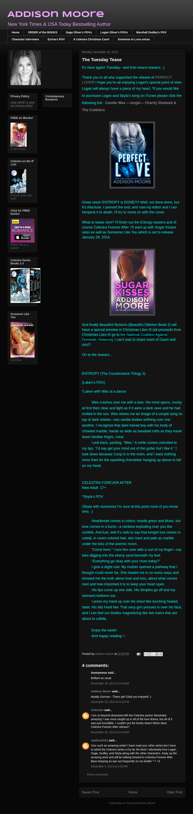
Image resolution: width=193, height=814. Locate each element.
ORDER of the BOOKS (42, 32)
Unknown (97, 710)
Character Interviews (25, 39)
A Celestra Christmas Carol (91, 39)
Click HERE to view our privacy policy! (23, 104)
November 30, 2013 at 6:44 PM (110, 732)
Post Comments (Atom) (140, 803)
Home (15, 32)
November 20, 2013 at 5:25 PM (110, 701)
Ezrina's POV (56, 39)
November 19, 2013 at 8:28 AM (110, 683)
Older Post (174, 792)
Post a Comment (97, 774)
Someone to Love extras (134, 39)
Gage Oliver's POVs (79, 32)
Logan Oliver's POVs (114, 32)
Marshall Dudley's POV (151, 32)
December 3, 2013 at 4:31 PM (109, 766)
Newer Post (90, 792)
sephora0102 (99, 740)
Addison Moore (55, 15)
